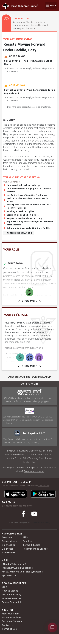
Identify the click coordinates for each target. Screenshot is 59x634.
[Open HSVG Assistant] (52, 627)
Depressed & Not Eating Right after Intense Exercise (29, 190)
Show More (29, 301)
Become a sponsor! (34, 471)
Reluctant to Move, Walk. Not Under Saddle (28, 228)
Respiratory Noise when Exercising (24, 218)
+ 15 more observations (18, 233)
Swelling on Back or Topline (20, 211)
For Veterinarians (11, 617)
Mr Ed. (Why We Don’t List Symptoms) (22, 571)
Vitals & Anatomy (11, 594)
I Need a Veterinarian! (14, 563)
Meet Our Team (10, 613)
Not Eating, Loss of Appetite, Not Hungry (27, 195)
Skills (25, 537)
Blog (4, 586)
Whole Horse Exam (12, 598)
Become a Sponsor (12, 621)
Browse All (7, 537)
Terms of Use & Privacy (41, 522)
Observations (9, 541)
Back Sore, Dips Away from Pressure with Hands (27, 200)
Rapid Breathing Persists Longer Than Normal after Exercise (30, 223)
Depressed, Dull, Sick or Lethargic (23, 185)
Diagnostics (8, 544)
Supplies (27, 541)
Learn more (43, 485)
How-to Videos (10, 590)
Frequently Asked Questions (17, 567)
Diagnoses (7, 548)
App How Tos (9, 575)
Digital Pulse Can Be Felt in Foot (23, 215)
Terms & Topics (31, 544)
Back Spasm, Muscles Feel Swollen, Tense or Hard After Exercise (29, 206)
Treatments (8, 552)
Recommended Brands (35, 548)
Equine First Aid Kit (12, 602)
